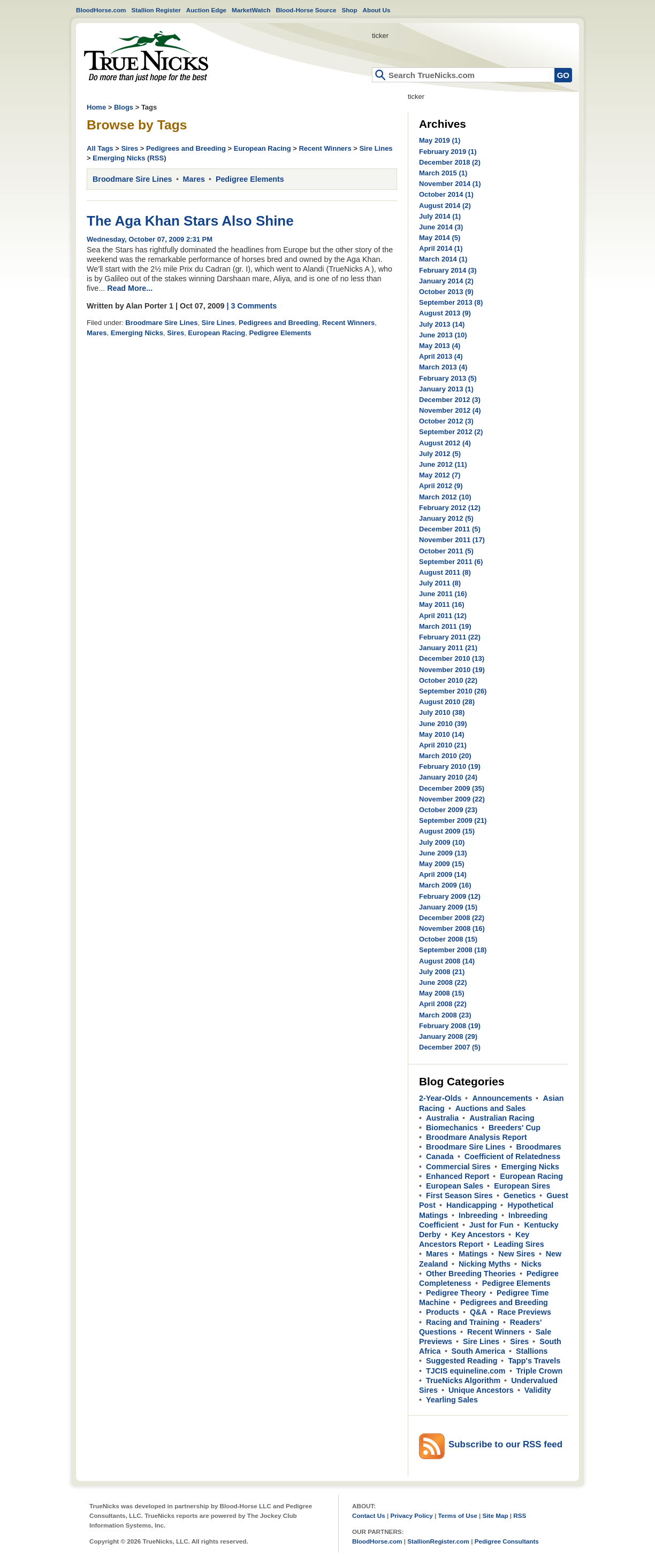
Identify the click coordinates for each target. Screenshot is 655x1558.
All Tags (100, 148)
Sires (129, 148)
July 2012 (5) (440, 454)
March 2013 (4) (443, 367)
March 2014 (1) (443, 259)
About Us (377, 9)
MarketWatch (251, 9)
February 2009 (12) (450, 896)
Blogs (123, 107)
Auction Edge (206, 9)
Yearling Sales (452, 1399)
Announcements (502, 1098)
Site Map (495, 1515)
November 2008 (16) (452, 928)
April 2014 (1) (441, 248)
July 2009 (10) (441, 842)
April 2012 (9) (441, 486)
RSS (156, 158)
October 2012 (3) (446, 421)
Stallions (532, 1351)
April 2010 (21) (443, 745)
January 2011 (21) (448, 648)
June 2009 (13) (443, 853)
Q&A (478, 1312)
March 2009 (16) (445, 885)
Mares (194, 179)
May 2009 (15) (441, 864)
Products (442, 1312)
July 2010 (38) (441, 712)
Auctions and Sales (490, 1108)
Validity (537, 1390)
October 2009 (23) (448, 810)
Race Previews (524, 1312)
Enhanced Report (457, 1176)
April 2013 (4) (441, 356)
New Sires (516, 1254)
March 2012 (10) (445, 497)
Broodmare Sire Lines (132, 179)
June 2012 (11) (443, 464)
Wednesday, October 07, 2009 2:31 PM (149, 239)
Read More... (130, 288)
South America (478, 1351)
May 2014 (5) (439, 238)
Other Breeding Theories (471, 1273)
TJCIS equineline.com (466, 1371)
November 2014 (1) (450, 184)
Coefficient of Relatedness (512, 1156)
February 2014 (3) (448, 270)
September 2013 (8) (451, 302)
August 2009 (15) (447, 831)
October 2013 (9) (446, 292)
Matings (473, 1254)
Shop (349, 9)
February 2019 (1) (448, 152)
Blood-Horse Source (306, 9)
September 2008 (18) (452, 950)
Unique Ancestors (481, 1390)
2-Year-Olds (440, 1098)
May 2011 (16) (441, 604)
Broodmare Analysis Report (476, 1137)
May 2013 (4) (439, 346)
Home (146, 56)
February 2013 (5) (448, 378)
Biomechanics (452, 1127)
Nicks (531, 1264)
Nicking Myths (485, 1264)
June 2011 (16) (443, 594)
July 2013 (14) (441, 324)
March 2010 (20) (445, 756)
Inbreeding (478, 1215)
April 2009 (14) (443, 874)
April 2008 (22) (443, 1004)
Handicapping (471, 1205)
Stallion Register (156, 9)
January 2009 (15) (448, 907)
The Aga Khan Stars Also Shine (190, 221)
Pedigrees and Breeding (186, 148)
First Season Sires (459, 1195)
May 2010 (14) (441, 734)
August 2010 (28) (447, 702)
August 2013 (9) (445, 313)
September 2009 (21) (452, 820)
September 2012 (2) (451, 432)
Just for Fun (491, 1225)
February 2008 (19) (450, 1026)
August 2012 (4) (445, 443)
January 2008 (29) (448, 1036)
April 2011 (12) (443, 616)
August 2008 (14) (447, 961)
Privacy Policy (411, 1515)
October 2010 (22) (448, 680)
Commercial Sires (458, 1166)
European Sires (522, 1186)
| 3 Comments (251, 306)
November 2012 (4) (450, 410)
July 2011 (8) (440, 583)
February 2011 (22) (450, 637)
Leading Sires (519, 1244)
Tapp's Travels (534, 1360)
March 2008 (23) (445, 1015)
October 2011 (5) (446, 551)
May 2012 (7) (439, 475)
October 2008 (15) (448, 939)
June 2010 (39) (443, 724)
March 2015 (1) (443, 173)
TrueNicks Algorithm (463, 1380)
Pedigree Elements (250, 179)
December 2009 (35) (451, 788)
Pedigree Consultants (507, 1541)
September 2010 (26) (452, 691)
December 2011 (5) (450, 529)
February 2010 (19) (450, 766)
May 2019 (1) (439, 140)
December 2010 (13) (451, 658)
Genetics (520, 1195)
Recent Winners (325, 148)
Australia (442, 1118)
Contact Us (368, 1515)
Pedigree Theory (456, 1293)
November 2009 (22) (452, 799)
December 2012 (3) (450, 400)
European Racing (262, 148)
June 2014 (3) (441, 227)
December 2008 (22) (451, 918)
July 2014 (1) (440, 216)
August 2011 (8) (445, 572)
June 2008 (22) (443, 982)
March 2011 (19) (445, 626)
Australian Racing (502, 1118)
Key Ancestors (478, 1234)
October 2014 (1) (446, 194)
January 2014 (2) (446, 281)
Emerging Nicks (119, 158)
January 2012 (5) (446, 518)
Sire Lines (375, 148)
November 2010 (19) (452, 670)
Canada (440, 1156)
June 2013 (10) (443, 335)
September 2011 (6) (451, 562)
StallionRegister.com (438, 1541)
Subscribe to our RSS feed (505, 1444)
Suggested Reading (461, 1360)
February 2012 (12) (450, 508)
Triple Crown (539, 1371)
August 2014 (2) (445, 206)
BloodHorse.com (101, 9)
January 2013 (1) (446, 389)
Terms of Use (457, 1515)
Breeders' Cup (514, 1127)
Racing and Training (462, 1322)
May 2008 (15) (441, 993)
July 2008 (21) (441, 972)
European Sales (454, 1186)
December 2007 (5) (450, 1047)
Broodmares (538, 1147)
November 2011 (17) (452, 540)
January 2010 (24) (448, 777)
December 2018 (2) (450, 162)
